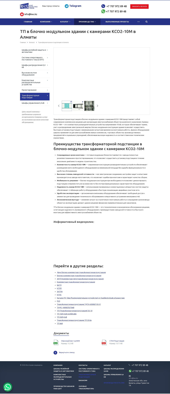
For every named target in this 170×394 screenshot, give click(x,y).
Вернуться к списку (64, 353)
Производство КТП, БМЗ (114, 383)
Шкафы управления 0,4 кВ (33, 103)
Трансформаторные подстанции (30, 96)
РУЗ (58, 301)
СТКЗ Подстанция (116, 341)
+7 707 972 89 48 (117, 6)
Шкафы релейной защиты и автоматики (34, 51)
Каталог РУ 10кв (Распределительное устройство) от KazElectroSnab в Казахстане (91, 298)
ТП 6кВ (60, 324)
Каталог (65, 22)
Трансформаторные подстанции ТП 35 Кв (74, 321)
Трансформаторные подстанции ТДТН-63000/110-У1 (79, 305)
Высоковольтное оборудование (29, 74)
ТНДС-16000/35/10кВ (65, 308)
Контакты (83, 365)
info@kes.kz (133, 379)
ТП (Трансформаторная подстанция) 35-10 (74, 311)
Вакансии (83, 381)
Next (96, 107)
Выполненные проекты (117, 22)
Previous (60, 107)
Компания (46, 22)
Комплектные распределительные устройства (31, 82)
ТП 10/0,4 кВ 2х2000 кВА (66, 314)
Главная (28, 22)
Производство (87, 22)
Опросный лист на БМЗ (70, 341)
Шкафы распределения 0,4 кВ (33, 66)
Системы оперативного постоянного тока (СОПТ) (33, 58)
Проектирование (29, 90)
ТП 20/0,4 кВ (62, 317)
